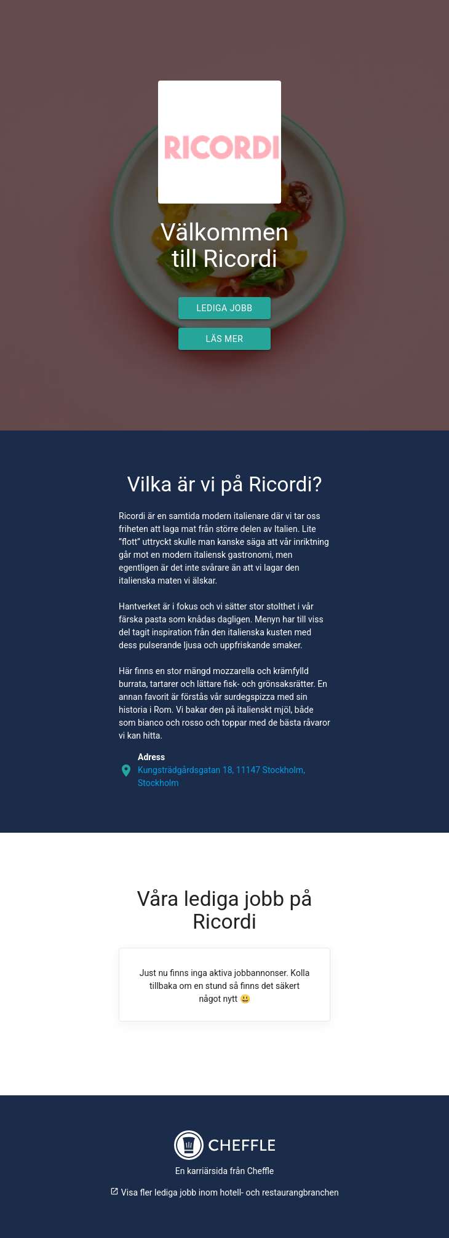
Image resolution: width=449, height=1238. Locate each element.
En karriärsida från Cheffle (224, 1171)
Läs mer (225, 339)
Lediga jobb (225, 308)
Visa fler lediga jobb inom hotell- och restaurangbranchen (224, 1192)
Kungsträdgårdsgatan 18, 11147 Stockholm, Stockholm (221, 776)
